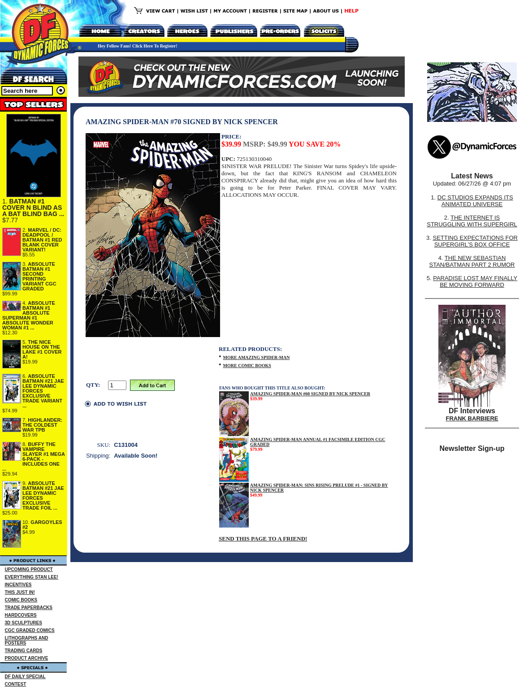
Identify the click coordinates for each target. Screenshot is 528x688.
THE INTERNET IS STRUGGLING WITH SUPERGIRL (472, 221)
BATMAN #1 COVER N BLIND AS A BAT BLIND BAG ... (33, 207)
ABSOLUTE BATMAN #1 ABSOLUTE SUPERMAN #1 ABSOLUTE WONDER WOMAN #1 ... (28, 315)
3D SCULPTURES (23, 622)
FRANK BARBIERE (472, 418)
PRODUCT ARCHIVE (26, 658)
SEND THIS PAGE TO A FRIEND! (263, 538)
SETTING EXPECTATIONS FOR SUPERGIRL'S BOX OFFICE (475, 241)
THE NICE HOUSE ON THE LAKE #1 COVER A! (41, 349)
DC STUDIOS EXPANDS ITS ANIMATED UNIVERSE (475, 201)
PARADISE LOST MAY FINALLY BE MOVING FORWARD (475, 281)
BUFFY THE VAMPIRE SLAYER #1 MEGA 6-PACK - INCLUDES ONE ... (33, 456)
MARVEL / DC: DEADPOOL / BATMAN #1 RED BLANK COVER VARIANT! (42, 239)
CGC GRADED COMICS (30, 630)
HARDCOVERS (21, 615)
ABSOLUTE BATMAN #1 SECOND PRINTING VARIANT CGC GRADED (39, 276)
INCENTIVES (18, 584)
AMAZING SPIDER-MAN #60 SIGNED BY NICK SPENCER (310, 393)
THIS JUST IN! (20, 592)
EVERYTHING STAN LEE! (31, 577)
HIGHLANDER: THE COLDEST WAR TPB (42, 425)
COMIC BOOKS (21, 599)
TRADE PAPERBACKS (29, 607)
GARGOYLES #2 (42, 524)
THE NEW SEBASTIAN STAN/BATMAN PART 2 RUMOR (472, 261)
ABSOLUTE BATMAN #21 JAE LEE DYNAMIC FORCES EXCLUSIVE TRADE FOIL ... (43, 495)
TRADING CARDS (24, 650)
